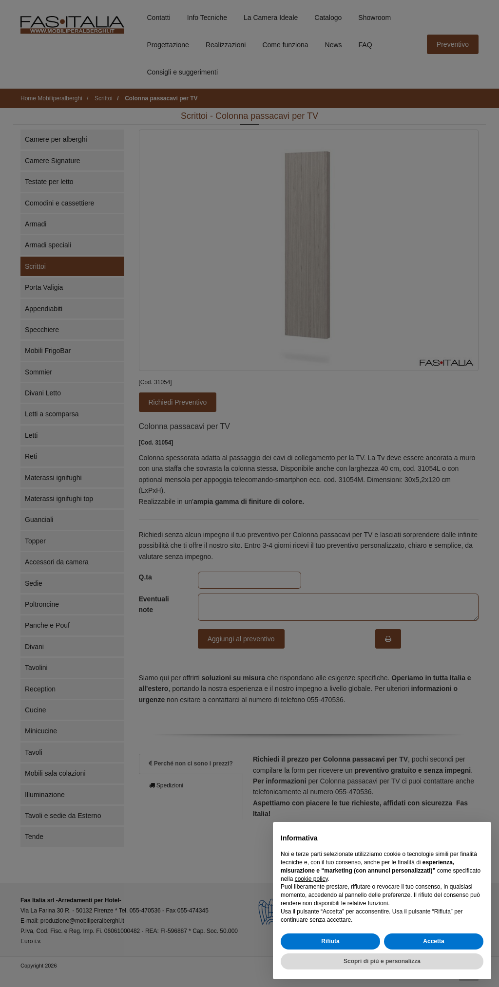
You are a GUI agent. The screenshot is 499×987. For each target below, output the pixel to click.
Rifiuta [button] (330, 941)
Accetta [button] (433, 941)
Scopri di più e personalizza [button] (382, 961)
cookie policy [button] (311, 878)
